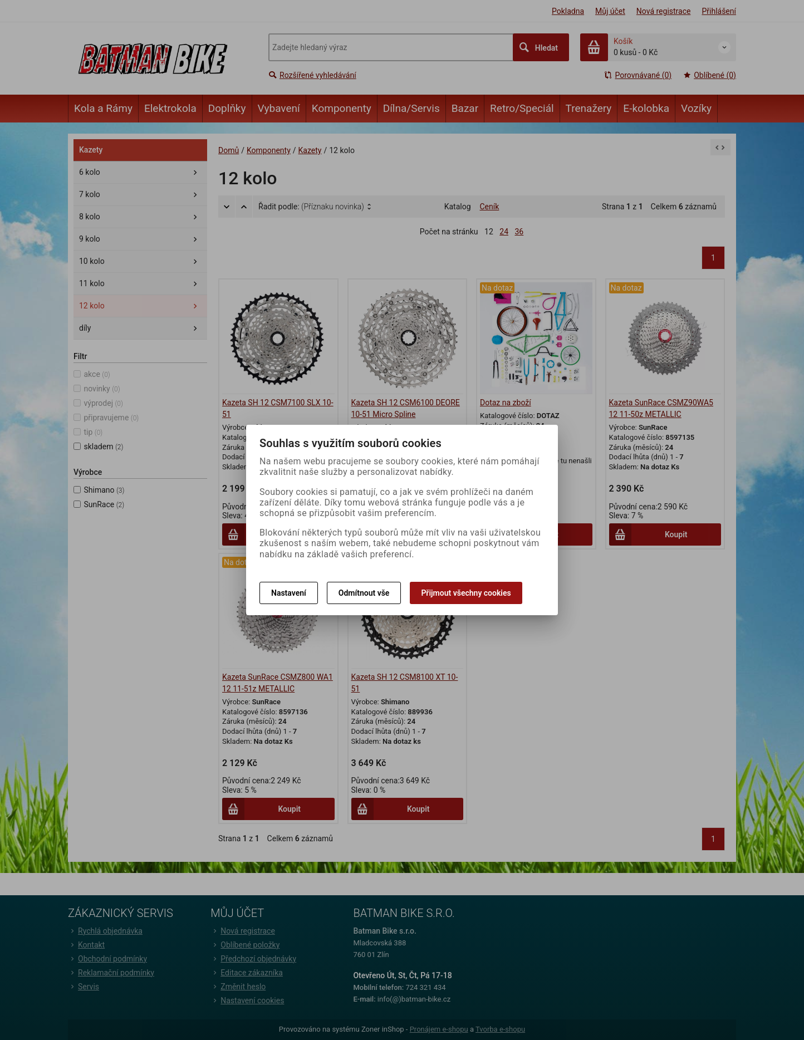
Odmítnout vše (364, 592)
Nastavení (288, 592)
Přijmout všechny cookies (466, 592)
